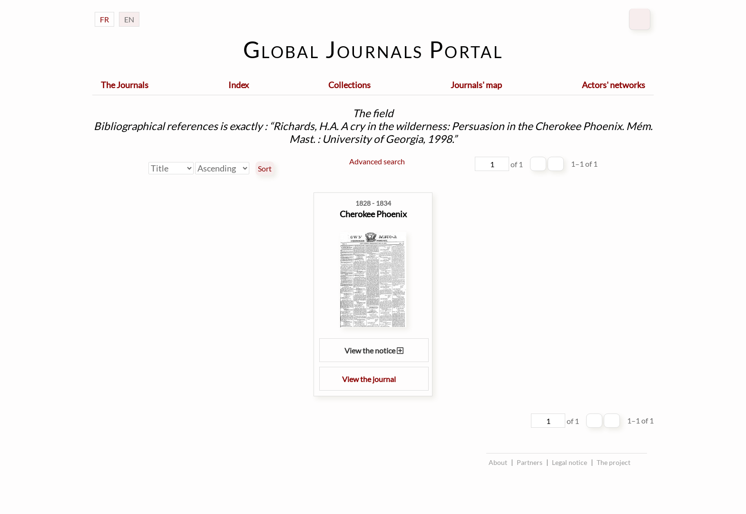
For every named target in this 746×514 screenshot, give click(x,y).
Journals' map (476, 85)
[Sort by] (171, 168)
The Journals (124, 85)
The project (613, 462)
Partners (529, 462)
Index (238, 85)
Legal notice (569, 462)
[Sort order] (222, 168)
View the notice (373, 350)
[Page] (492, 164)
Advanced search (377, 161)
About (498, 462)
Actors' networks (613, 85)
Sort (265, 168)
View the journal (374, 378)
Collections (349, 85)
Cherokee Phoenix (373, 214)
